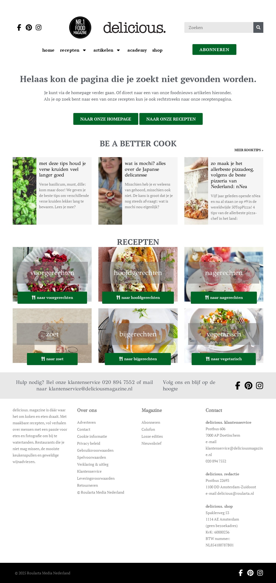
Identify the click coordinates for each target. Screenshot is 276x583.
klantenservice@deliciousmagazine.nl (90, 389)
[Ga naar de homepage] (80, 27)
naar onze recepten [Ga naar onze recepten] (171, 119)
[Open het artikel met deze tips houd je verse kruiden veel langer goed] (52, 191)
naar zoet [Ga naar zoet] (52, 358)
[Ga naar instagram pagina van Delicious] (37, 27)
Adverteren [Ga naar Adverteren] (86, 422)
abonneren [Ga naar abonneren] (214, 49)
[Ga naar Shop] (157, 50)
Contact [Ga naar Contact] (83, 429)
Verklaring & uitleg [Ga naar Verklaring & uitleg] (92, 464)
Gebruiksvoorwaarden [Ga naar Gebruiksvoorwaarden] (95, 450)
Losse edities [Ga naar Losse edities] (152, 436)
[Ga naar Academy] (137, 50)
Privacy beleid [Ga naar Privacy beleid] (88, 443)
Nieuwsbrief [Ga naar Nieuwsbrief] (151, 443)
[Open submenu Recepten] (84, 50)
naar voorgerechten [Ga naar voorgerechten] (52, 297)
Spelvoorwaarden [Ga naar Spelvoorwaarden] (91, 457)
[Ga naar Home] (48, 50)
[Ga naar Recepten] (70, 50)
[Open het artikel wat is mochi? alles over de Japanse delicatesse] (137, 191)
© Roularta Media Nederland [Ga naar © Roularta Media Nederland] (100, 492)
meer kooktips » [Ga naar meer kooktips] (248, 150)
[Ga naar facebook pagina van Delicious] (17, 27)
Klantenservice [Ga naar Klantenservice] (89, 471)
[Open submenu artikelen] (118, 50)
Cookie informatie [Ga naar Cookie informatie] (92, 436)
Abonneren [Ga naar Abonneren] (151, 422)
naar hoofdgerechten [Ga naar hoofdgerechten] (138, 297)
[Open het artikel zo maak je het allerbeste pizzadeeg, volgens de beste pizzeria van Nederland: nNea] (223, 191)
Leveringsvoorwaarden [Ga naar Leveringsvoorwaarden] (96, 478)
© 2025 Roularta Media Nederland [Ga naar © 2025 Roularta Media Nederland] (42, 572)
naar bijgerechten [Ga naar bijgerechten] (138, 358)
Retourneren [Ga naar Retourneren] (87, 485)
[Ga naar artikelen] (104, 50)
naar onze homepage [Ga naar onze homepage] (105, 119)
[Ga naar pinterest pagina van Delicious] (27, 27)
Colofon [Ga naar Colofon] (148, 429)
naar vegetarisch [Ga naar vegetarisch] (224, 358)
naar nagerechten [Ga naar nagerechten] (224, 297)
